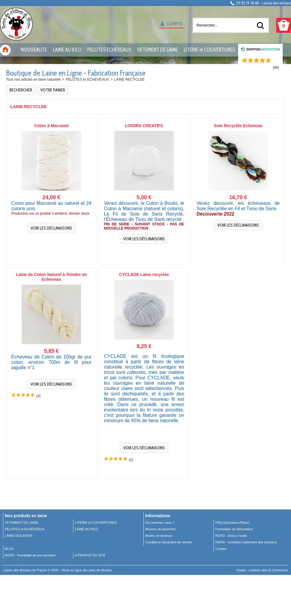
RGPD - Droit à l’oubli (230, 535)
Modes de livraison (159, 535)
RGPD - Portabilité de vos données (30, 555)
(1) (131, 460)
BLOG (9, 549)
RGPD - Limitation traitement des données (246, 542)
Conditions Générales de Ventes (168, 542)
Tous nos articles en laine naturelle (33, 79)
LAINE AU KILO (67, 50)
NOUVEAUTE (34, 50)
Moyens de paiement (160, 529)
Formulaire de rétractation (234, 529)
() (276, 68)
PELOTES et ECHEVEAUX (87, 79)
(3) (38, 396)
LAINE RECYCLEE (129, 79)
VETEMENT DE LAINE (157, 50)
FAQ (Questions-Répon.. (233, 522)
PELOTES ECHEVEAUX (109, 50)
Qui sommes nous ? (159, 522)
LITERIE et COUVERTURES (209, 50)
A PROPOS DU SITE (90, 555)
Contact (221, 549)
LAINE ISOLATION (18, 535)
